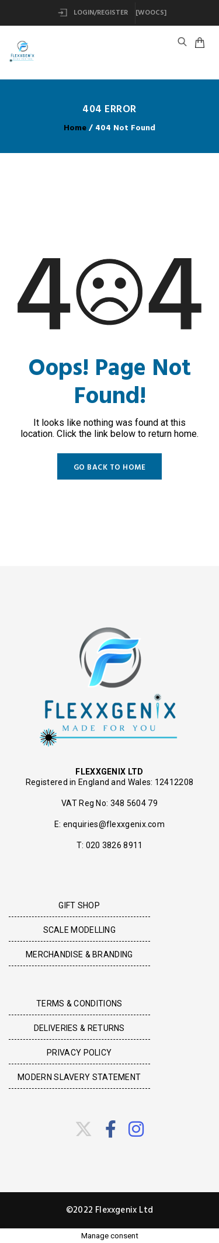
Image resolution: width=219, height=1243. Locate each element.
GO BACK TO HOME (110, 467)
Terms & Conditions (79, 1003)
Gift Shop (79, 905)
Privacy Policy (79, 1052)
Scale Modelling (79, 930)
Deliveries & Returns (79, 1028)
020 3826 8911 (114, 845)
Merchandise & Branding (79, 954)
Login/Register (93, 13)
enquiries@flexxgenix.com (114, 824)
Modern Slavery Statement (79, 1077)
